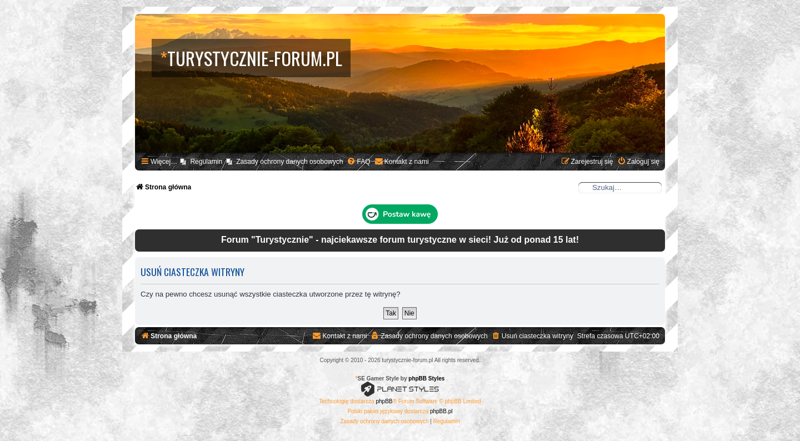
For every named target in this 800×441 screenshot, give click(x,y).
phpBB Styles (426, 378)
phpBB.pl (441, 411)
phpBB (384, 401)
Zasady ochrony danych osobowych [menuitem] (289, 162)
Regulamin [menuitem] (206, 162)
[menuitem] (358, 161)
